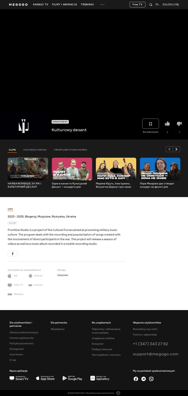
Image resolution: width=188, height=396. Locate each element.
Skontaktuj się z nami (145, 329)
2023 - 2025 (16, 216)
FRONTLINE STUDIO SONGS (70, 149)
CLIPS (12, 149)
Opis (10, 209)
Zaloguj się (170, 4)
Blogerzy (30, 216)
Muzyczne (44, 216)
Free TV (138, 4)
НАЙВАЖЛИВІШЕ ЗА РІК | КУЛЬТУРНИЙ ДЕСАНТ (24, 185)
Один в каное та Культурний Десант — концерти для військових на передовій (69, 185)
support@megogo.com (155, 354)
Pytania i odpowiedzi (145, 334)
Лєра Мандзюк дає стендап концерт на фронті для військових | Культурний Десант (160, 185)
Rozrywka (58, 216)
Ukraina (71, 216)
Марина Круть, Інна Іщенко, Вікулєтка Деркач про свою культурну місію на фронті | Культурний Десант (113, 185)
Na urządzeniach (101, 322)
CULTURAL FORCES (35, 149)
